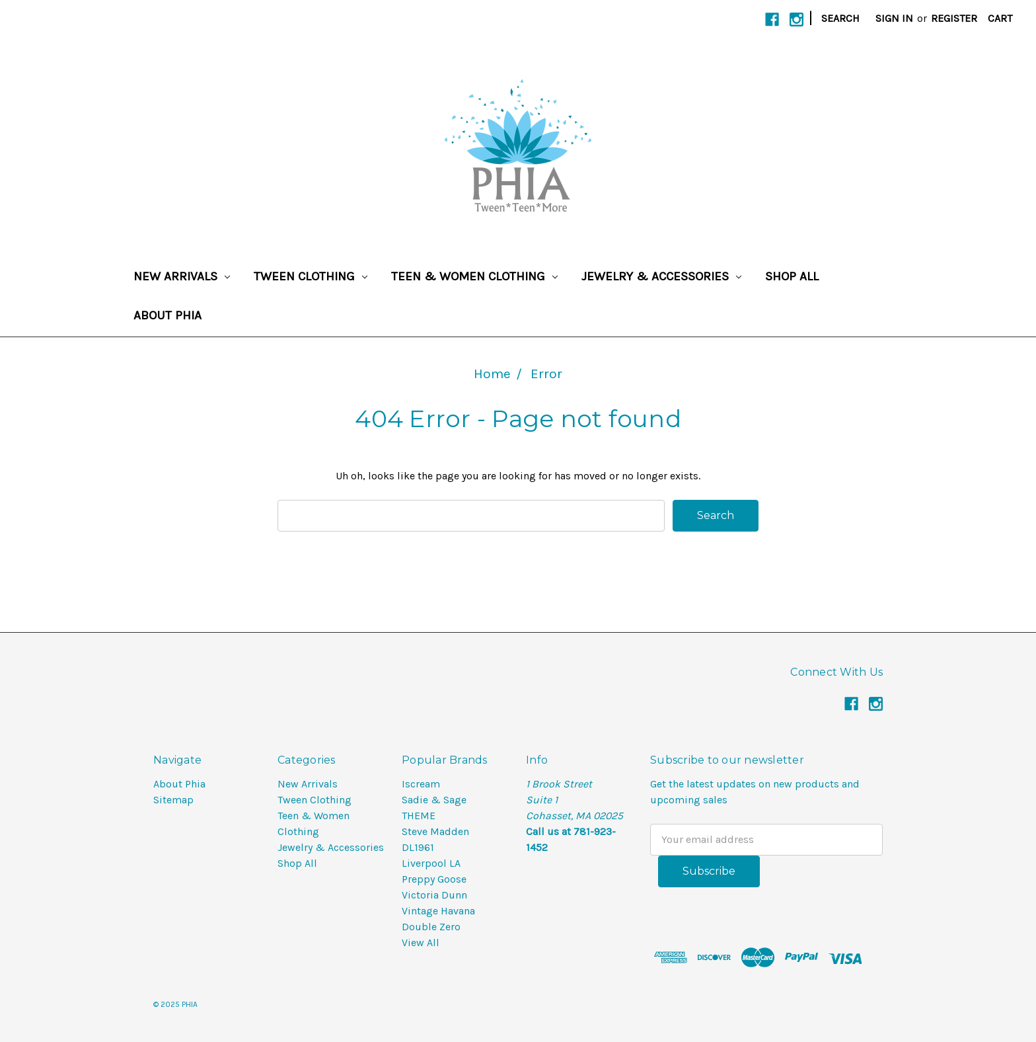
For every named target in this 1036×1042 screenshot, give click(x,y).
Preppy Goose (434, 879)
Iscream (421, 784)
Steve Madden (435, 831)
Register (954, 18)
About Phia (167, 315)
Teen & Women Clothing (474, 276)
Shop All (792, 276)
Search (840, 18)
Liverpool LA (431, 863)
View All (420, 942)
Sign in (894, 18)
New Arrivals (181, 276)
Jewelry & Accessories (661, 276)
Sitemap (173, 799)
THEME (418, 815)
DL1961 (418, 847)
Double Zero (431, 926)
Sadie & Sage (434, 799)
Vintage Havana (438, 910)
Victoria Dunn (434, 895)
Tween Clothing (310, 276)
